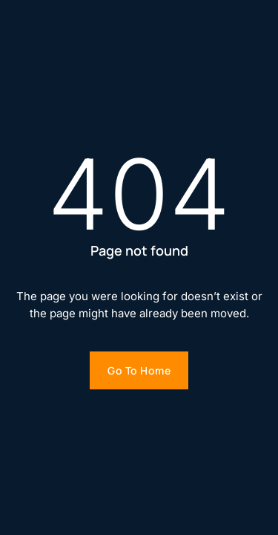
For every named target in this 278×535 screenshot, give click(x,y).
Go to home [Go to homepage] (139, 370)
